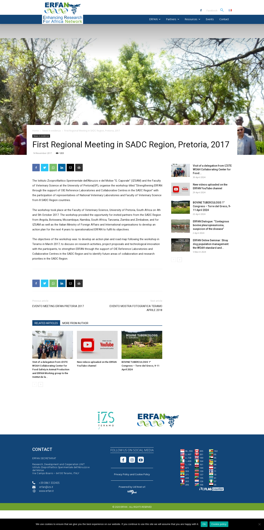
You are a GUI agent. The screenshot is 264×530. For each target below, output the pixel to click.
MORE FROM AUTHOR (75, 323)
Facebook (212, 10)
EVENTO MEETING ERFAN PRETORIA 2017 (58, 306)
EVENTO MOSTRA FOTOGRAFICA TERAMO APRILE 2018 (136, 308)
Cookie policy (218, 524)
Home (35, 130)
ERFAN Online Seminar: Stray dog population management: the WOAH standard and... (211, 244)
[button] (222, 10)
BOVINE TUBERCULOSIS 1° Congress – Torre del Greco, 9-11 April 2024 (140, 366)
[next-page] (40, 384)
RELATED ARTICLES (46, 323)
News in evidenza (51, 130)
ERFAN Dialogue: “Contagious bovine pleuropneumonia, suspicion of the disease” (211, 225)
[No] (259, 524)
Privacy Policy (121, 474)
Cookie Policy (142, 474)
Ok (204, 524)
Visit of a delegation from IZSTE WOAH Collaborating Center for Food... (212, 169)
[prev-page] (34, 384)
